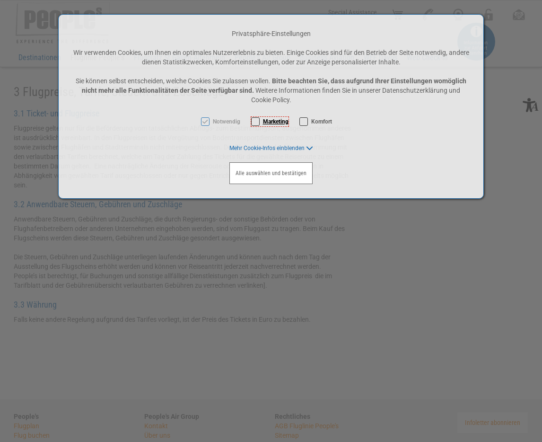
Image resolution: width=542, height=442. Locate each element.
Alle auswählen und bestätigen (271, 173)
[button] (271, 148)
